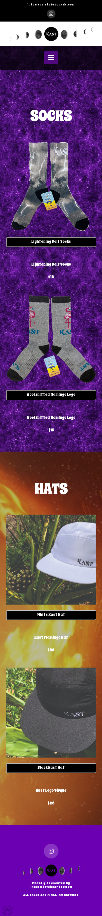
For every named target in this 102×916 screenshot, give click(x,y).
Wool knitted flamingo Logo (51, 394)
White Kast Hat (51, 614)
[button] (51, 57)
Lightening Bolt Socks (51, 241)
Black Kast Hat (51, 767)
